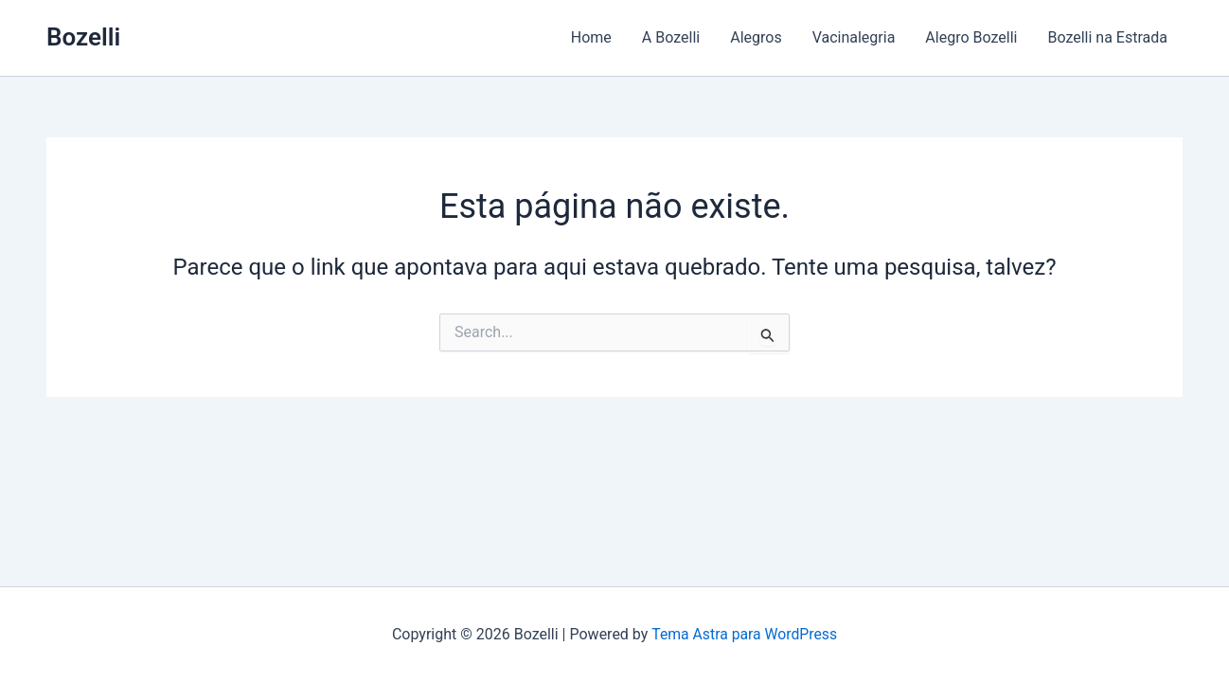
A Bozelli (671, 37)
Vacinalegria (854, 37)
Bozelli (83, 37)
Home (591, 37)
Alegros (755, 37)
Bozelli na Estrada (1107, 37)
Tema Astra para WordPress (744, 634)
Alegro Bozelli (971, 37)
